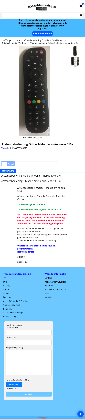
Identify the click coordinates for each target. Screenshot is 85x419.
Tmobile (5, 148)
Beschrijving (8, 170)
